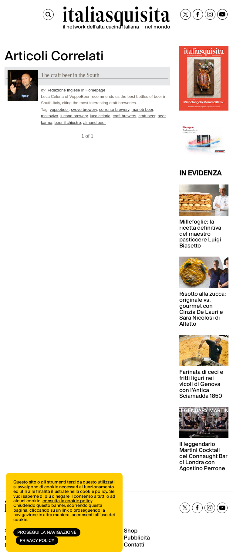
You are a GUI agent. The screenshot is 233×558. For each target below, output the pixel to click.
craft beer (146, 116)
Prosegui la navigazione (46, 532)
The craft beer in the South (70, 75)
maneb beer (142, 109)
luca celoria (100, 116)
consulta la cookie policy (67, 501)
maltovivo (49, 116)
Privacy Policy (37, 540)
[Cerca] (48, 14)
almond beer (94, 122)
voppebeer (59, 109)
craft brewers (124, 116)
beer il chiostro (68, 122)
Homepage (96, 90)
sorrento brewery (114, 109)
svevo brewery (84, 109)
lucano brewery (74, 116)
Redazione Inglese (63, 90)
